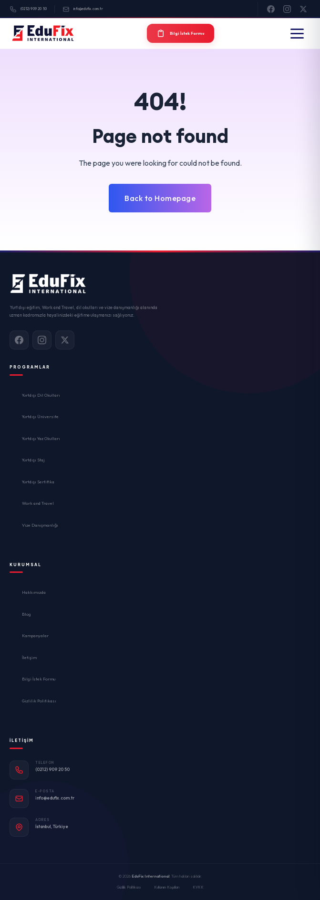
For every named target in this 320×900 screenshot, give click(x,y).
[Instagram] (287, 9)
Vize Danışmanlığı (40, 525)
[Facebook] (271, 9)
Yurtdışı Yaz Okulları (41, 438)
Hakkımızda (34, 592)
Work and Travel (38, 503)
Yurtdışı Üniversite (40, 416)
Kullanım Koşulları (166, 887)
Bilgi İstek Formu (38, 678)
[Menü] (297, 33)
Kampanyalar (35, 635)
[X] (303, 9)
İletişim (29, 657)
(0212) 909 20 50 (28, 9)
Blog (26, 614)
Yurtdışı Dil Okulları (41, 395)
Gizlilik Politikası (39, 700)
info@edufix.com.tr (82, 9)
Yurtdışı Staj (33, 459)
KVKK (198, 887)
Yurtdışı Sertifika (38, 481)
